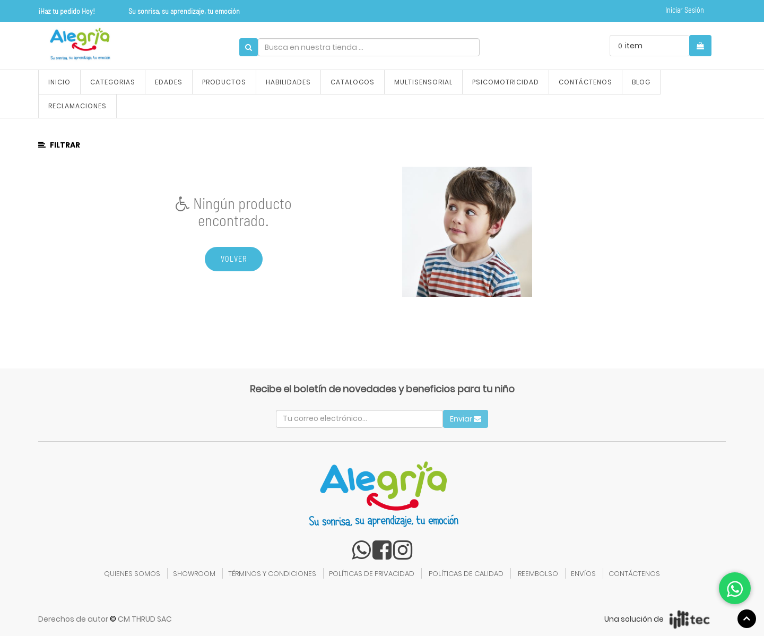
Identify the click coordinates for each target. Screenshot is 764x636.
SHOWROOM (194, 574)
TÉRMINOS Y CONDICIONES (272, 574)
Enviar (465, 419)
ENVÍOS (583, 574)
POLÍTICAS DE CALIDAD (466, 574)
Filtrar (59, 145)
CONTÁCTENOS (634, 574)
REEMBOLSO (538, 574)
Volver (234, 258)
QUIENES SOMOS (132, 574)
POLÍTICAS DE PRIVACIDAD (371, 574)
